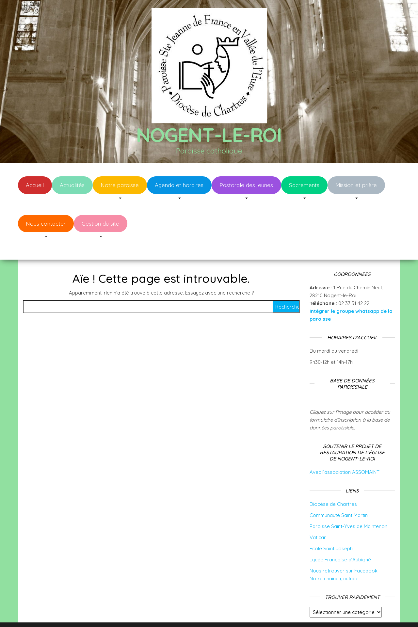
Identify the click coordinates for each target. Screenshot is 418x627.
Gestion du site (100, 223)
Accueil (35, 185)
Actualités (72, 185)
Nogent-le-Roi (208, 134)
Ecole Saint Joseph (331, 529)
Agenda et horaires (179, 185)
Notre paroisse (120, 185)
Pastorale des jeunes (246, 185)
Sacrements (304, 185)
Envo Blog (260, 613)
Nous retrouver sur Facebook (344, 551)
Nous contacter (46, 223)
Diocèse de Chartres (333, 484)
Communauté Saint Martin (339, 495)
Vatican (318, 518)
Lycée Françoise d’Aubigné (340, 540)
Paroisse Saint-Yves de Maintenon (348, 507)
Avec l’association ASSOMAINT (344, 452)
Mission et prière (356, 185)
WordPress (213, 613)
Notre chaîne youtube (334, 559)
